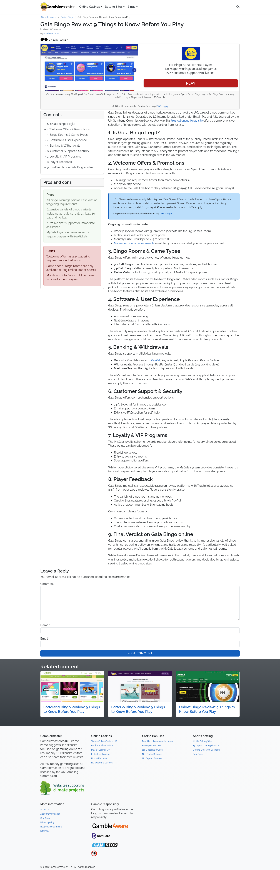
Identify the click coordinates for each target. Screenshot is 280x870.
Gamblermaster (49, 17)
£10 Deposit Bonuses (152, 750)
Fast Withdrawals (100, 758)
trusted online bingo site (187, 120)
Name (45, 625)
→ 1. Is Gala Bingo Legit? (59, 124)
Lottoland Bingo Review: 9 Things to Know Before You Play (71, 709)
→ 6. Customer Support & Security (66, 151)
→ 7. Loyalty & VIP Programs (62, 156)
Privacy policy (47, 822)
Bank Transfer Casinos (102, 745)
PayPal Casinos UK (100, 750)
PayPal (155, 360)
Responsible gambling (51, 826)
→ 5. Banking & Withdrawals (61, 145)
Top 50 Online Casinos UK (104, 741)
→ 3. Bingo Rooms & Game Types (65, 134)
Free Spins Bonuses (152, 745)
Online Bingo (67, 17)
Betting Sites (113, 6)
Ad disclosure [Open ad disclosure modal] (54, 40)
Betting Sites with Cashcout (206, 750)
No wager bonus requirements (134, 243)
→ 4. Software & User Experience (65, 140)
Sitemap (44, 831)
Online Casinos (89, 6)
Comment (47, 584)
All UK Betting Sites (202, 741)
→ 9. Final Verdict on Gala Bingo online (68, 167)
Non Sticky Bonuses (152, 754)
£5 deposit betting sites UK (206, 745)
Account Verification (50, 814)
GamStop (45, 818)
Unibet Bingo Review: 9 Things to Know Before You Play (207, 709)
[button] (238, 7)
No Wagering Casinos (102, 762)
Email (44, 638)
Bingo (132, 6)
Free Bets (197, 754)
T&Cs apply (162, 106)
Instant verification (100, 754)
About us (44, 809)
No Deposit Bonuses (152, 758)
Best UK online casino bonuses (157, 741)
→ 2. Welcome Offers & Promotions (66, 129)
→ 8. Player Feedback (57, 162)
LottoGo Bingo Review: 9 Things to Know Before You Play (138, 709)
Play (191, 83)
